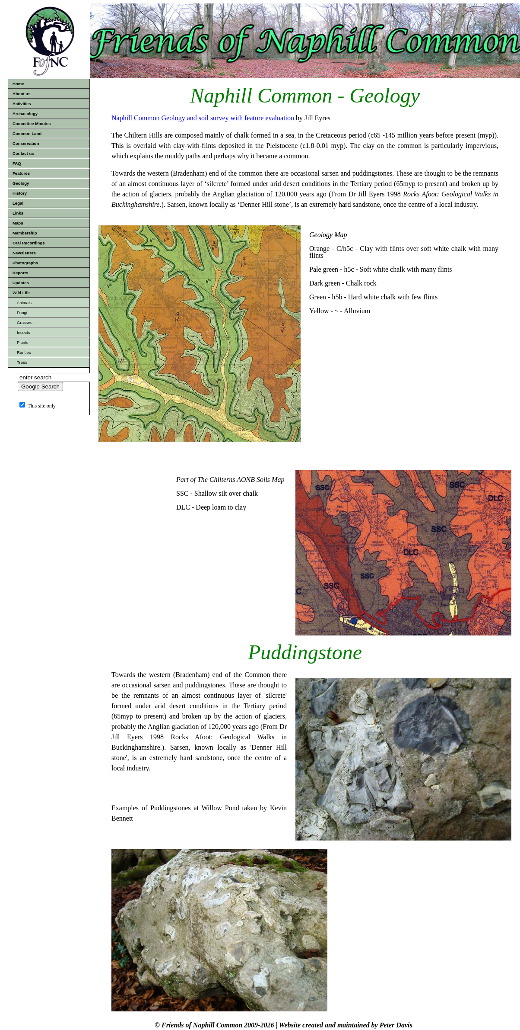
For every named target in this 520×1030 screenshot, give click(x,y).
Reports (20, 272)
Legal (18, 203)
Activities (22, 103)
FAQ (17, 163)
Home (18, 83)
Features (21, 173)
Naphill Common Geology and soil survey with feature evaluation (202, 118)
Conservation (26, 143)
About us (22, 93)
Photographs (25, 262)
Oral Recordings (29, 243)
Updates (21, 282)
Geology (21, 183)
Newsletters (24, 252)
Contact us (23, 153)
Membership (25, 233)
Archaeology (25, 113)
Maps (18, 223)
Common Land (27, 133)
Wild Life (21, 292)
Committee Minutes (32, 123)
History (20, 193)
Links (18, 213)
